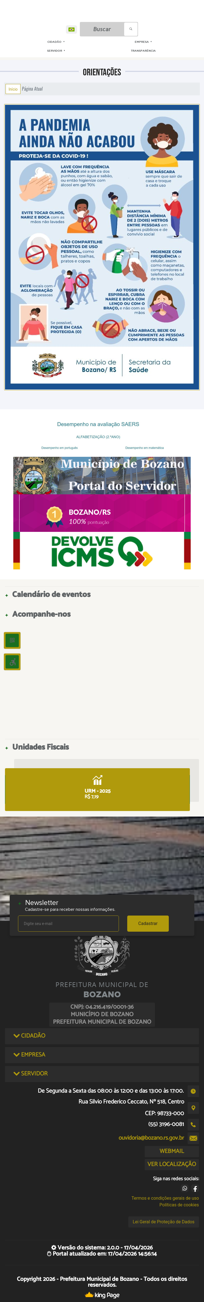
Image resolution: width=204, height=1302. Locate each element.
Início (13, 89)
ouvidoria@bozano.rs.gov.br (151, 1138)
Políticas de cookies (179, 1204)
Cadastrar (148, 923)
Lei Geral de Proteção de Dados (164, 1221)
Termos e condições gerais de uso (165, 1198)
